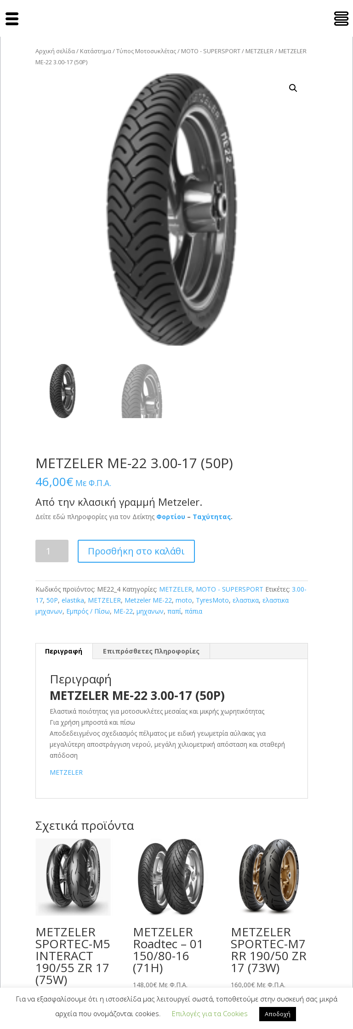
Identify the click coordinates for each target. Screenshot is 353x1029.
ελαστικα (246, 600)
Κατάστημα (95, 51)
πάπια (193, 611)
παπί (174, 611)
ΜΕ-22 (123, 611)
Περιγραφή (63, 651)
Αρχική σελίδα (55, 51)
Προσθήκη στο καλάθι (136, 551)
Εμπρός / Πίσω (88, 611)
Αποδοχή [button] (277, 1014)
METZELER (259, 51)
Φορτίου (170, 516)
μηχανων (150, 611)
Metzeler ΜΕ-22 (148, 600)
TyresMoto (212, 600)
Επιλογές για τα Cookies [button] (210, 1013)
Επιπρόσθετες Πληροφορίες (151, 651)
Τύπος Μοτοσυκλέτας (146, 51)
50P (52, 600)
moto (184, 600)
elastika (73, 600)
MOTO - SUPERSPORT (210, 51)
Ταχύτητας (212, 516)
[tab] (64, 651)
